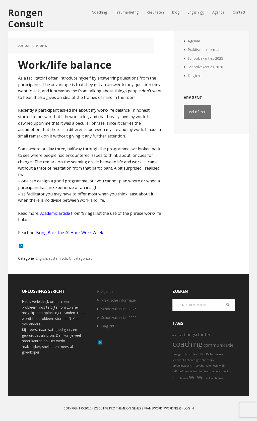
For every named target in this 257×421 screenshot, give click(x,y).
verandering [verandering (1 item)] (223, 371)
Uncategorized (81, 258)
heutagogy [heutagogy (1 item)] (216, 354)
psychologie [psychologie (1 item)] (203, 365)
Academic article (55, 213)
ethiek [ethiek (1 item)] (193, 354)
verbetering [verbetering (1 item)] (180, 378)
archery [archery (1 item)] (177, 335)
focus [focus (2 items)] (203, 353)
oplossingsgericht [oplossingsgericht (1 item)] (183, 365)
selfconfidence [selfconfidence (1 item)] (182, 371)
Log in (189, 408)
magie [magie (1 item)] (211, 360)
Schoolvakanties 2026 (205, 66)
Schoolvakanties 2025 (205, 58)
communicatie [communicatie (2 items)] (219, 345)
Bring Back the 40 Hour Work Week (69, 232)
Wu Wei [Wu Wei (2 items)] (197, 377)
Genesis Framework (147, 408)
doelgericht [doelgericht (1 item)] (180, 354)
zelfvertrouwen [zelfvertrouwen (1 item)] (216, 378)
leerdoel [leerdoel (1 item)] (178, 360)
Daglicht (194, 75)
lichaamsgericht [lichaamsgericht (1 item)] (195, 360)
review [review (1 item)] (216, 365)
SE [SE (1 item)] (223, 365)
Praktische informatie (205, 49)
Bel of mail (197, 111)
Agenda (194, 41)
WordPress (172, 408)
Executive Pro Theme (109, 408)
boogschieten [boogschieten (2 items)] (198, 334)
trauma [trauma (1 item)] (209, 371)
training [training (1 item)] (198, 371)
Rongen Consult (25, 18)
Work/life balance (65, 64)
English (41, 258)
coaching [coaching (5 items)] (187, 344)
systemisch (58, 258)
